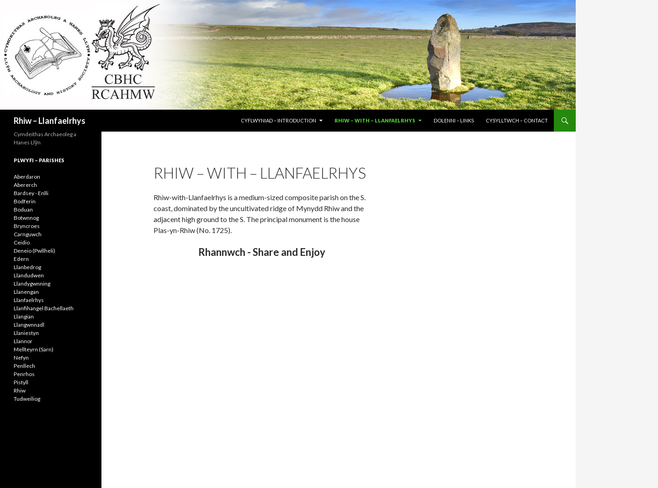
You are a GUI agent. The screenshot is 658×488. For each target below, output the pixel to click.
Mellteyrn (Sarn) (33, 349)
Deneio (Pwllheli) (34, 250)
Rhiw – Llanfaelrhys (49, 121)
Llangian (24, 316)
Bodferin (25, 201)
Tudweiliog (27, 398)
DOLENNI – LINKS (454, 120)
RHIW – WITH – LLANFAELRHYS (374, 120)
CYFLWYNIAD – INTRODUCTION (278, 120)
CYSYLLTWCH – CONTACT (517, 120)
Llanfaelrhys (29, 300)
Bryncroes (27, 226)
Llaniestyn (26, 332)
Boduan (23, 209)
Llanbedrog (27, 267)
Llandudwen (29, 275)
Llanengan (26, 291)
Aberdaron (27, 176)
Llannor (23, 341)
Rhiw (20, 390)
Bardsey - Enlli (31, 193)
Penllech (24, 365)
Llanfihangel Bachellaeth (44, 308)
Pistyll (21, 382)
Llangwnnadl (29, 324)
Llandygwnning (32, 283)
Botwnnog (26, 217)
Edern (21, 258)
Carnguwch (28, 234)
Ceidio (22, 242)
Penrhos (24, 374)
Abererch (25, 184)
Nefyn (21, 357)
